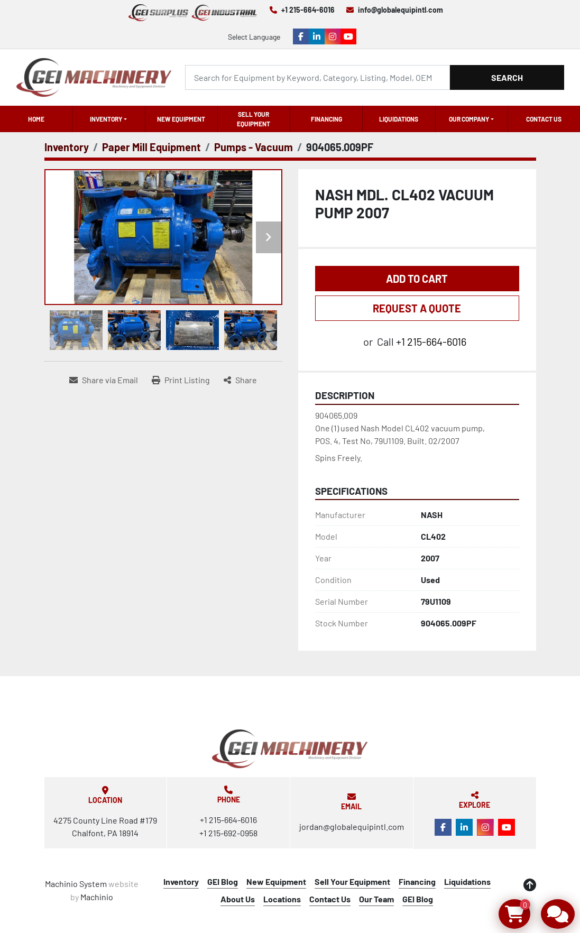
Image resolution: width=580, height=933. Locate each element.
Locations (282, 899)
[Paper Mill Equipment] (151, 147)
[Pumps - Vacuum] (253, 147)
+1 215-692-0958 (228, 833)
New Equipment (181, 119)
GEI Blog (222, 881)
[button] (108, 119)
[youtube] (348, 36)
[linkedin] (317, 36)
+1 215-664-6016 (308, 9)
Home (36, 119)
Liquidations (398, 119)
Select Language (254, 36)
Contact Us (543, 119)
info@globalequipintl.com (400, 9)
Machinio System (76, 884)
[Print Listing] (181, 380)
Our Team (376, 899)
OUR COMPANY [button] (469, 119)
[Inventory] (66, 147)
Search (507, 77)
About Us (237, 899)
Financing (326, 119)
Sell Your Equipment (253, 118)
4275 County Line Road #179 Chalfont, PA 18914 (105, 826)
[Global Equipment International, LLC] (289, 749)
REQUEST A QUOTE (417, 308)
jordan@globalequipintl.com (351, 826)
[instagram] (332, 36)
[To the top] (529, 884)
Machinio (96, 897)
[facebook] (301, 36)
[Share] (240, 380)
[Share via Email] (103, 380)
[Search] (317, 77)
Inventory (106, 119)
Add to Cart (417, 278)
